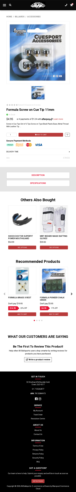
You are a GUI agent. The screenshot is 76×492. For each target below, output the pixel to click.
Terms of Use (38, 446)
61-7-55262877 (38, 389)
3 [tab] (39, 320)
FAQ (38, 462)
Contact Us (38, 434)
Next (71, 293)
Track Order (38, 415)
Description (38, 175)
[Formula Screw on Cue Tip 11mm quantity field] (11, 135)
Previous (4, 293)
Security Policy (38, 458)
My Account (38, 411)
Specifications (38, 183)
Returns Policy (38, 454)
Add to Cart (41, 135)
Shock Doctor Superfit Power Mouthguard (20, 237)
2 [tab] (36, 320)
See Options (22, 247)
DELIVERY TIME (38, 152)
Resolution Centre (38, 419)
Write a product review (38, 359)
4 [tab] (41, 320)
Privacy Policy (38, 450)
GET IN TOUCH (38, 481)
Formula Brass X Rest (19, 297)
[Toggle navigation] (4, 5)
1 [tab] (34, 320)
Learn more (58, 119)
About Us (38, 430)
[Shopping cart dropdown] (71, 5)
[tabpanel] (22, 227)
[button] (67, 135)
